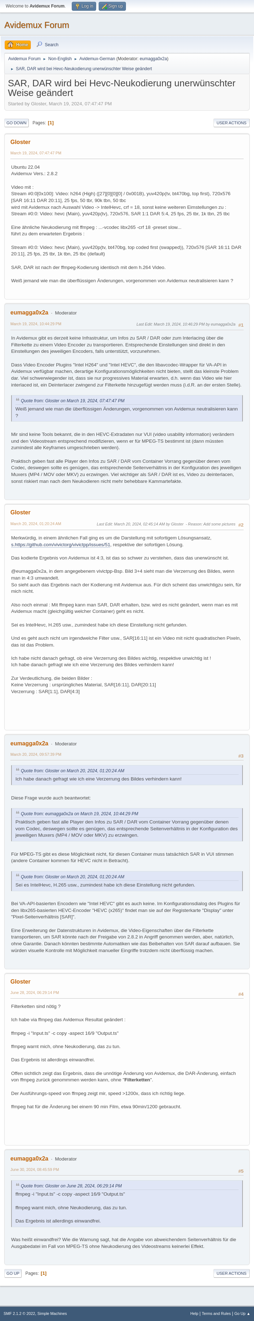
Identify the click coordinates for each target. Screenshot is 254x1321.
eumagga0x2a (153, 58)
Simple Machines (52, 1313)
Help (194, 1313)
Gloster (20, 142)
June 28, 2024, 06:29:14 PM (34, 992)
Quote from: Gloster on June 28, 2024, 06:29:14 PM (71, 1185)
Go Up (12, 1273)
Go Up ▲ (242, 1313)
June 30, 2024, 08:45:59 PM (34, 1169)
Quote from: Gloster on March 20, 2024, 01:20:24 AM (72, 770)
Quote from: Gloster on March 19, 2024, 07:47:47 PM (72, 400)
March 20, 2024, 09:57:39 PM (35, 754)
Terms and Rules (216, 1313)
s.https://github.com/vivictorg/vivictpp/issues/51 (60, 544)
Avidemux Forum (36, 25)
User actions (231, 123)
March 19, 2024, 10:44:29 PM (35, 324)
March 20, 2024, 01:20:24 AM (35, 524)
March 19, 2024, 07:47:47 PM (35, 153)
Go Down (16, 123)
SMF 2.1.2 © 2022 (19, 1313)
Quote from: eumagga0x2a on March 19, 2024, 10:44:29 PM (79, 813)
